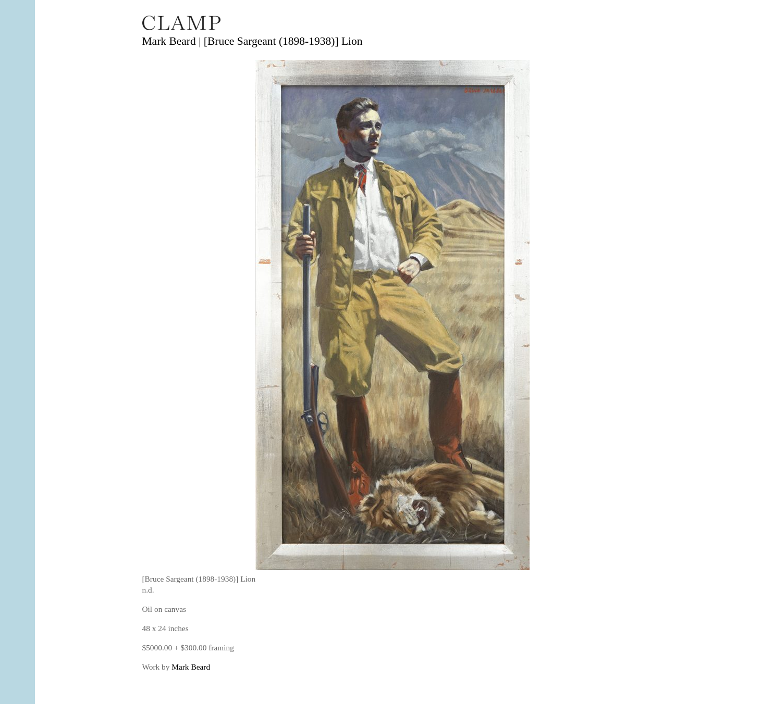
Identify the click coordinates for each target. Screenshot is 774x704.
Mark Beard (190, 666)
